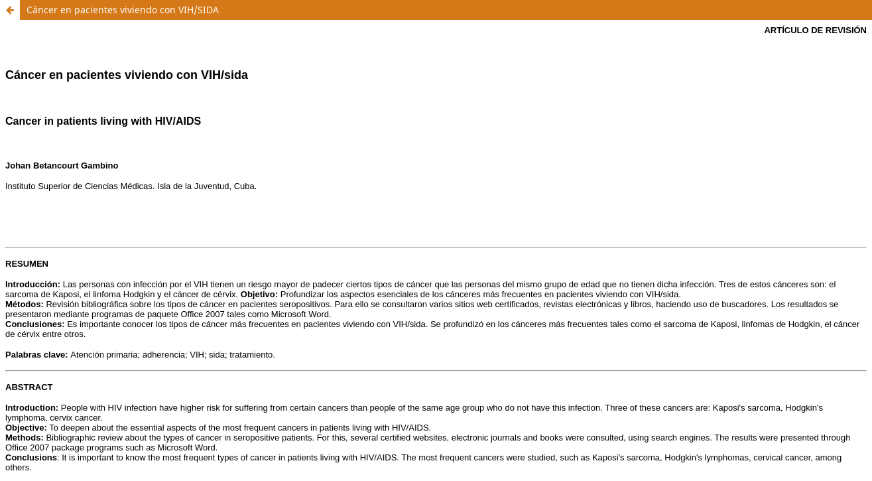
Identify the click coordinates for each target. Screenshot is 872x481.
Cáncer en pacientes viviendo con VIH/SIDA (123, 9)
